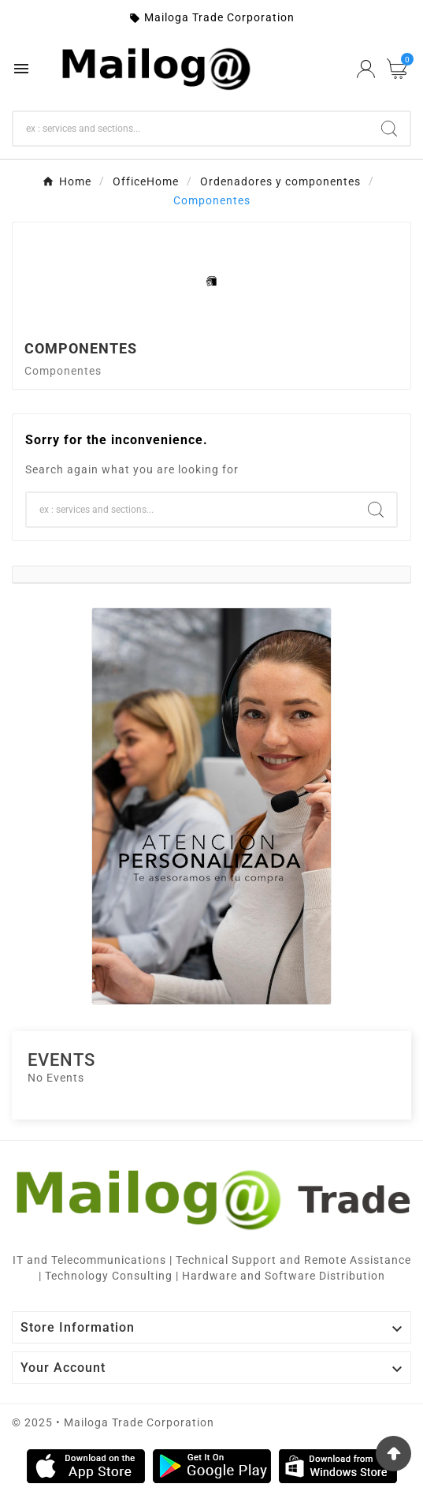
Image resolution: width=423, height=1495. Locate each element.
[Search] (191, 128)
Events (61, 1060)
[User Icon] (366, 69)
